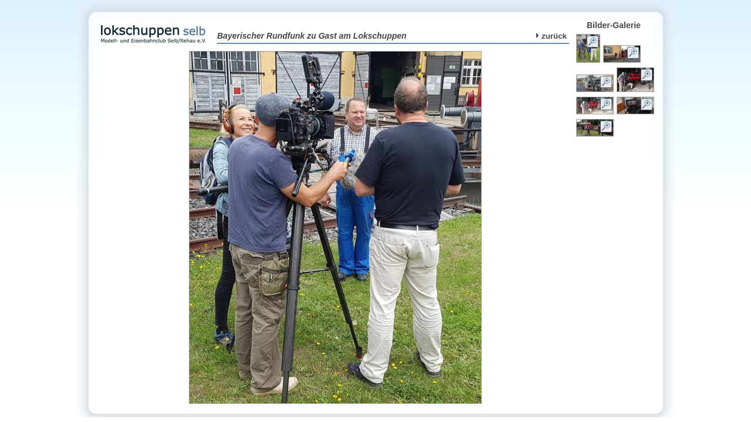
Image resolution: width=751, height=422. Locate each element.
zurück (551, 36)
